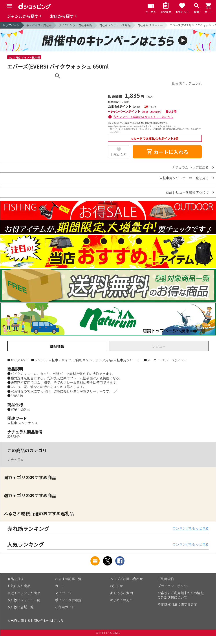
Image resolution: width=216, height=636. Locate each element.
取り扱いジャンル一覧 (23, 600)
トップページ (11, 25)
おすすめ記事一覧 (68, 578)
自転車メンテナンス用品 (115, 25)
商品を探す (15, 578)
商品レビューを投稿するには (187, 192)
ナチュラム (15, 459)
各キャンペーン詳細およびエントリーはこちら (143, 117)
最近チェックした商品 (23, 593)
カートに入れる (167, 152)
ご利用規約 (165, 578)
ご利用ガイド (65, 607)
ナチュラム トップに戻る (190, 167)
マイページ (63, 593)
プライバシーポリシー (173, 585)
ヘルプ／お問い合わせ (126, 578)
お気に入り (118, 154)
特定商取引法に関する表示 (177, 604)
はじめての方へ (121, 600)
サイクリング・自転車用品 (75, 25)
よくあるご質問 (121, 593)
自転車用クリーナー (150, 25)
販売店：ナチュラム (187, 83)
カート (60, 585)
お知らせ (116, 585)
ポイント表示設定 (68, 600)
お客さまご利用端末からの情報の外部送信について (180, 595)
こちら (58, 620)
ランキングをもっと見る (190, 528)
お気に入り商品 (18, 585)
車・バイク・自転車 (39, 25)
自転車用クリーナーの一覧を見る (184, 177)
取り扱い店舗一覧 (20, 607)
